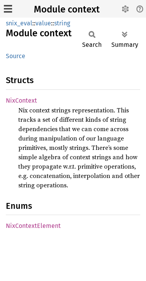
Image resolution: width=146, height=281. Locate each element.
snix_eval (19, 23)
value (43, 23)
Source (15, 56)
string (62, 23)
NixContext (21, 100)
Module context (67, 9)
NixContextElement (33, 225)
